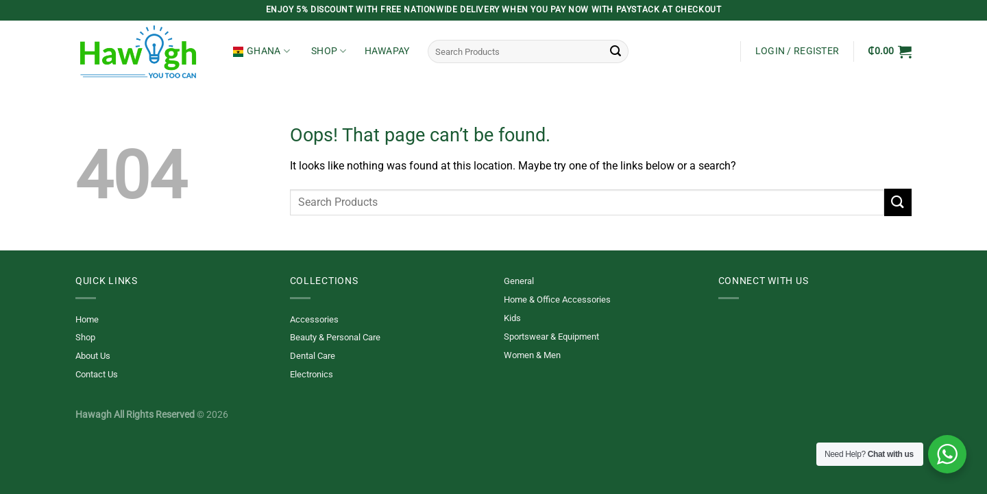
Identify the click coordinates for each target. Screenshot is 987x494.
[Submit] (615, 51)
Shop (329, 51)
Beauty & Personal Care (335, 337)
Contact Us (96, 374)
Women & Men (532, 355)
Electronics (311, 374)
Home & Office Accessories (557, 299)
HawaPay (387, 51)
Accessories (314, 319)
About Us (92, 356)
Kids (512, 318)
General (519, 281)
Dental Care (312, 356)
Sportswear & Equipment (551, 336)
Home (87, 319)
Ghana (261, 51)
